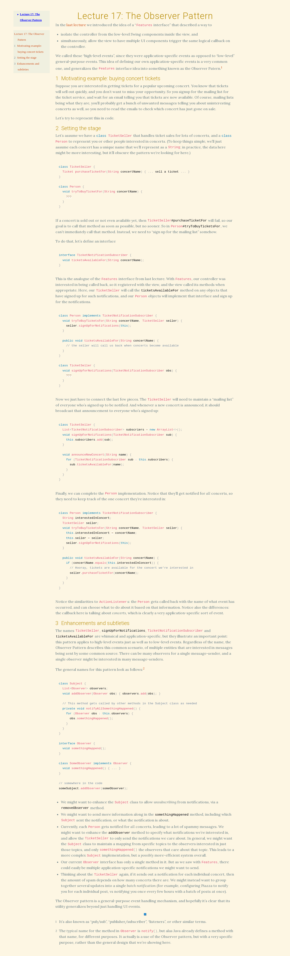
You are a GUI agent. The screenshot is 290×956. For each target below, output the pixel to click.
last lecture (76, 25)
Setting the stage (27, 57)
